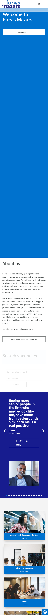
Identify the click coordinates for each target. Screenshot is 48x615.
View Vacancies (24, 32)
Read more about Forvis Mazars (24, 339)
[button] (6, 495)
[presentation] (4, 431)
